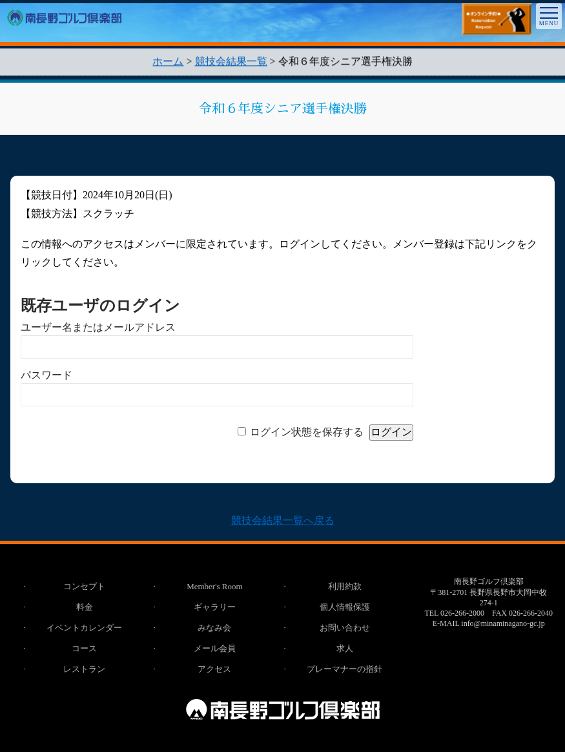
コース (84, 648)
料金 (84, 607)
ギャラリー (215, 607)
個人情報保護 (345, 607)
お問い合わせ (345, 627)
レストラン (84, 669)
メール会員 (215, 648)
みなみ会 (214, 627)
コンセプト (84, 586)
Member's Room (214, 586)
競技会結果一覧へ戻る (282, 520)
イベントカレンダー (84, 627)
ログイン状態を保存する (307, 431)
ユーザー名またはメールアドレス (98, 327)
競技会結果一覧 (231, 63)
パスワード (46, 375)
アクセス (214, 669)
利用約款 (345, 586)
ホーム (167, 63)
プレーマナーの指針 (344, 669)
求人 (344, 648)
